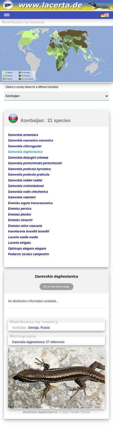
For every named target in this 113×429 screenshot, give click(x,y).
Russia (45, 327)
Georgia (33, 327)
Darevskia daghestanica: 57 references (38, 342)
